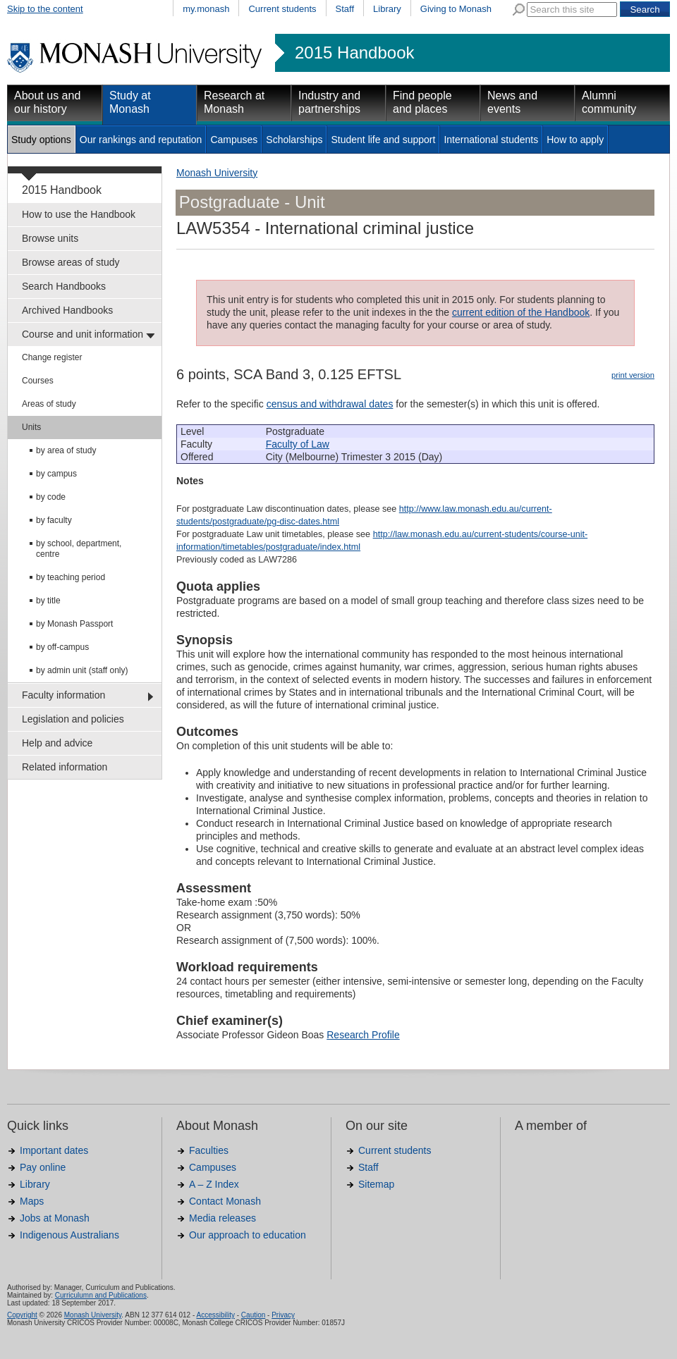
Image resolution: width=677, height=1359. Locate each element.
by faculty (54, 520)
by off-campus (62, 647)
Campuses (233, 139)
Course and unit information (82, 334)
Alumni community (609, 102)
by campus (56, 474)
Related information (64, 767)
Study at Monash (130, 102)
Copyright (22, 1315)
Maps (32, 1201)
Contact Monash (225, 1201)
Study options (41, 139)
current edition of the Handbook (521, 312)
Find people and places (422, 102)
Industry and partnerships (329, 102)
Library (387, 9)
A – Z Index (214, 1184)
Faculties (208, 1150)
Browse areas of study (71, 262)
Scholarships (294, 139)
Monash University (216, 172)
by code (51, 497)
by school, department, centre (78, 549)
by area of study (66, 450)
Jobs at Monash (55, 1218)
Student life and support (383, 139)
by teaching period (70, 577)
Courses (38, 381)
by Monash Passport (74, 624)
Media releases (222, 1218)
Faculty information (63, 695)
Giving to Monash (456, 9)
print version (632, 375)
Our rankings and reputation (141, 139)
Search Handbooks (64, 286)
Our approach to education (247, 1235)
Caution (253, 1315)
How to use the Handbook (78, 214)
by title (48, 600)
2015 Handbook (354, 53)
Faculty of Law (297, 444)
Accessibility (215, 1315)
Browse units (50, 238)
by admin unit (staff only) (82, 670)
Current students (282, 9)
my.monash (206, 9)
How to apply (575, 139)
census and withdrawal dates (330, 404)
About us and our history (47, 102)
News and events (512, 102)
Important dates (54, 1150)
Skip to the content (45, 9)
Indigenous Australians (69, 1235)
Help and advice (57, 743)
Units (31, 427)
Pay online (43, 1167)
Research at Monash (234, 102)
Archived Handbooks (67, 310)
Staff (345, 9)
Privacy (283, 1315)
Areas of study (49, 404)
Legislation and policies (73, 719)
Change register (52, 357)
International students (491, 139)
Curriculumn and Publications (101, 1295)
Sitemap (376, 1184)
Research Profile (363, 1034)
